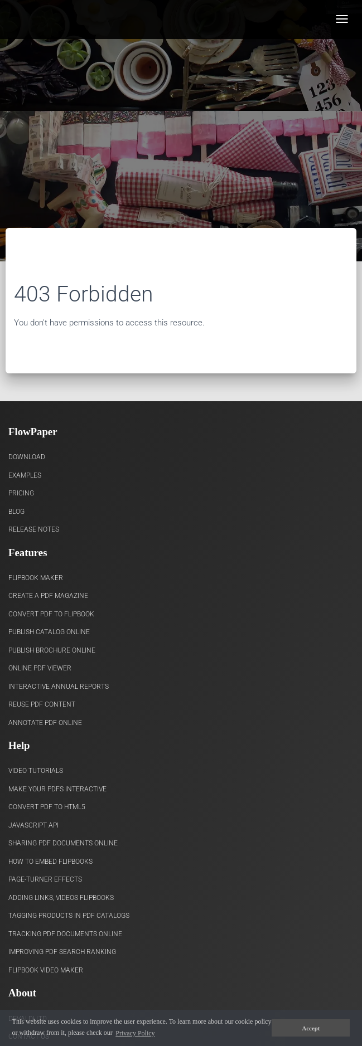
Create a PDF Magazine (48, 596)
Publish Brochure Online (51, 650)
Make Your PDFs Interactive (57, 789)
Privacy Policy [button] (135, 1033)
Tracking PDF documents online (65, 934)
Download (26, 457)
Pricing (21, 493)
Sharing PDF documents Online (63, 843)
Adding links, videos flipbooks (61, 898)
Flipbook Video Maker (45, 970)
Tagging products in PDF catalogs (68, 915)
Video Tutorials (35, 771)
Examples (24, 475)
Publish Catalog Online (49, 632)
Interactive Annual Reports (58, 686)
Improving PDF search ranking (62, 952)
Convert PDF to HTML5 (46, 807)
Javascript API (33, 825)
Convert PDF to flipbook (51, 614)
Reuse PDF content (41, 704)
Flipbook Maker (35, 578)
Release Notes (33, 529)
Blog (16, 511)
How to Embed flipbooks (50, 861)
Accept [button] (311, 1028)
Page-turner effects (45, 879)
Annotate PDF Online (45, 723)
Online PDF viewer (39, 668)
